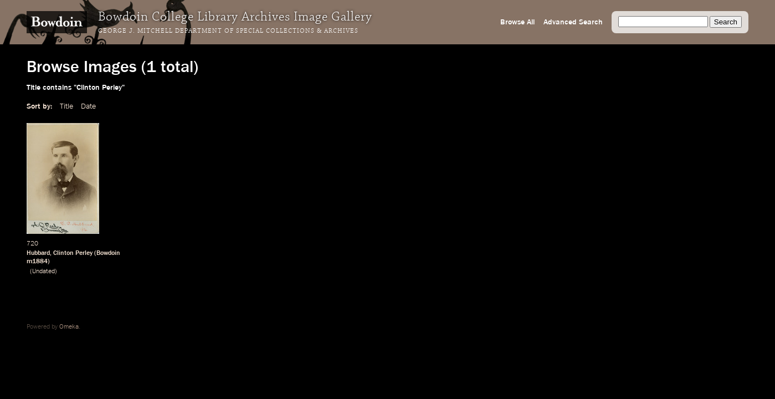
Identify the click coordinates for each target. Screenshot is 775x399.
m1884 (37, 261)
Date (88, 106)
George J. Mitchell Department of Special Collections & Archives (228, 31)
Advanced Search (573, 22)
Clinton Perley (73, 253)
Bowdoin (108, 253)
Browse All (517, 22)
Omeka (69, 327)
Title (66, 106)
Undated (43, 271)
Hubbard (38, 253)
